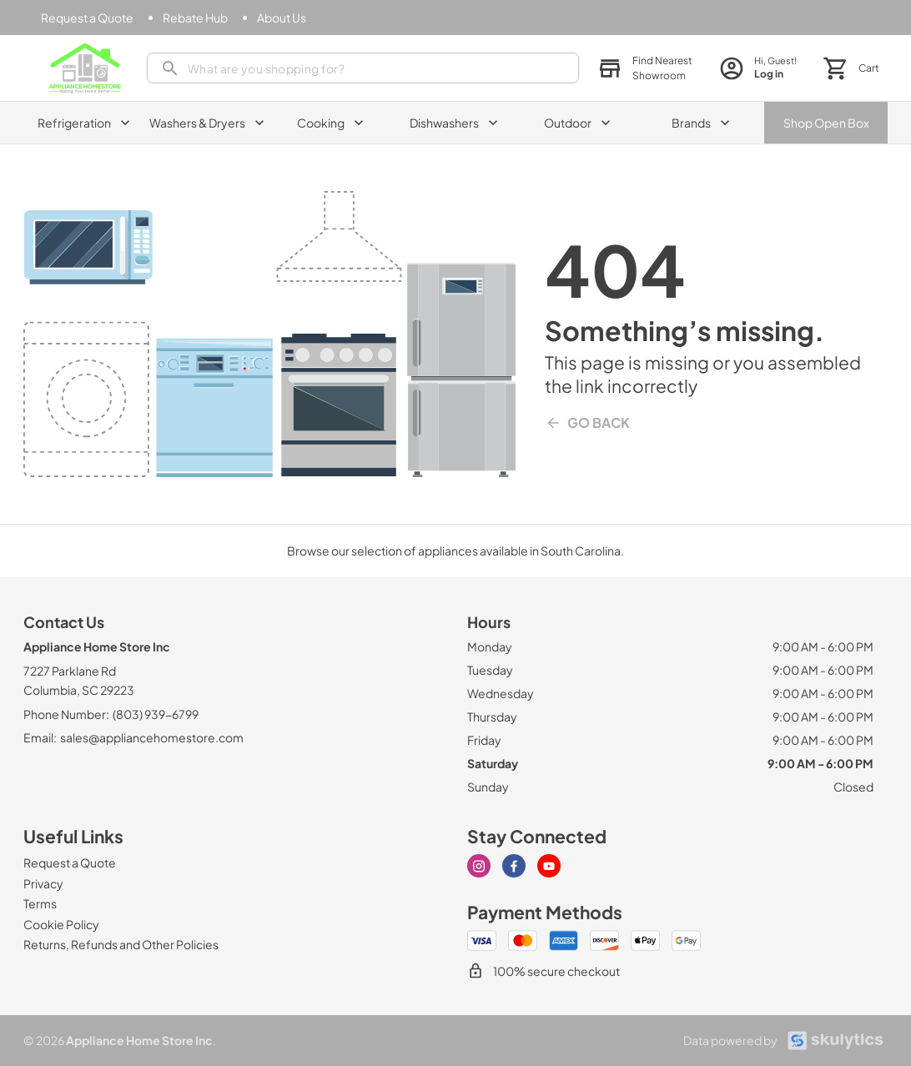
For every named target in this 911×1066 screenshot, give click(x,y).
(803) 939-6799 (156, 714)
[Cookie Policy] (61, 924)
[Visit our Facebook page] (514, 865)
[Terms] (40, 903)
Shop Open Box (826, 122)
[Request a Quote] (87, 18)
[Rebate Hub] (195, 18)
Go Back (587, 423)
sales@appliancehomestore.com (152, 737)
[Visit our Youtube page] (549, 865)
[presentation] (363, 68)
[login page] (758, 68)
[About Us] (281, 18)
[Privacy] (43, 883)
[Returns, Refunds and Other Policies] (121, 944)
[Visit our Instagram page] (479, 865)
